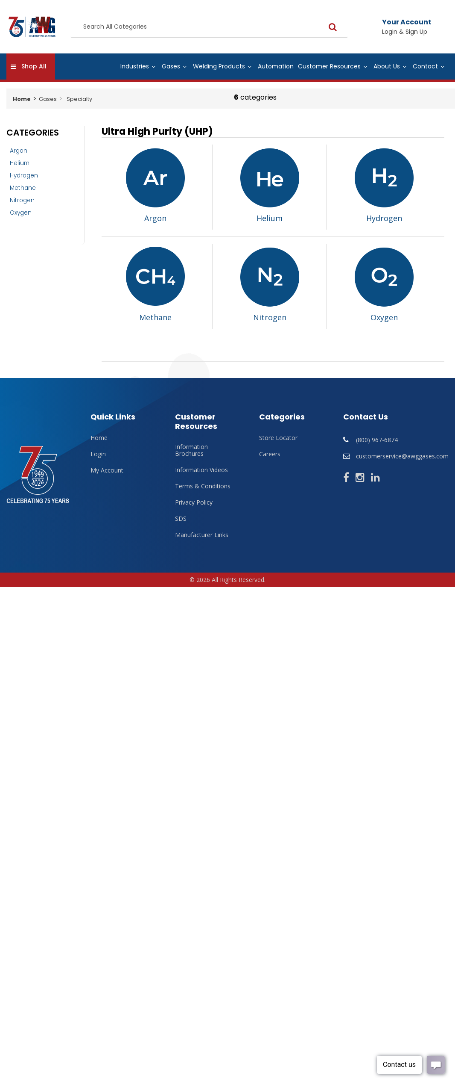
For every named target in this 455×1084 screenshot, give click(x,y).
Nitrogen (22, 200)
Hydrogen (24, 175)
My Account (106, 470)
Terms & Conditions (202, 486)
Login (98, 454)
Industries (134, 66)
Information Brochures (191, 450)
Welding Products (219, 66)
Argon (18, 151)
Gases (171, 66)
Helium (19, 163)
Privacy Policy (194, 502)
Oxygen (21, 213)
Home (22, 99)
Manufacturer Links (201, 535)
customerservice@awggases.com (402, 456)
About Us (386, 66)
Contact (425, 66)
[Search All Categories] (201, 27)
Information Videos (201, 470)
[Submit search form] (318, 26)
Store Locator (278, 437)
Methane (23, 188)
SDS (181, 518)
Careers (269, 454)
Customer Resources (329, 66)
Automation (276, 66)
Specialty (79, 99)
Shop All (34, 66)
